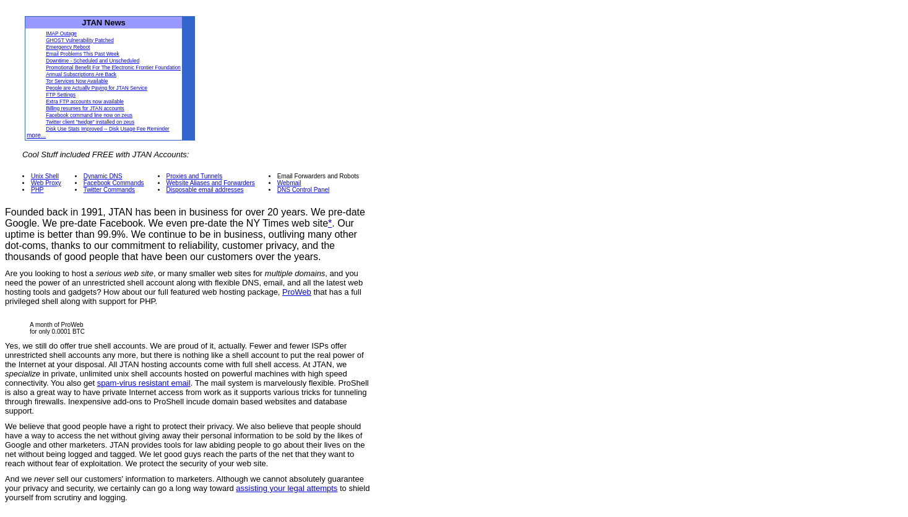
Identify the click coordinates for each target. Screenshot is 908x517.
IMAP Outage (61, 33)
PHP (37, 189)
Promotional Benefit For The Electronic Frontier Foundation (113, 67)
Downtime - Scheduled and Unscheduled (92, 61)
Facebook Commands (114, 183)
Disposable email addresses (205, 189)
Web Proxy (46, 183)
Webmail (289, 183)
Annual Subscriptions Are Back (81, 74)
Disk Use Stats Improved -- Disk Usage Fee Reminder (107, 129)
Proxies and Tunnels (194, 176)
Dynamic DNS (103, 176)
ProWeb (296, 292)
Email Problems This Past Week (82, 54)
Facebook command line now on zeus (89, 115)
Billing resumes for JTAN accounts (85, 108)
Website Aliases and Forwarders (210, 183)
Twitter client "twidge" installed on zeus (90, 122)
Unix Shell (45, 176)
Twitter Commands (109, 189)
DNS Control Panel (303, 189)
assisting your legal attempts (286, 488)
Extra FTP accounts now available (85, 101)
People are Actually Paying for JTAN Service (96, 88)
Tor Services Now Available (77, 81)
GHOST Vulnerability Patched (80, 40)
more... (36, 135)
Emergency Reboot (68, 47)
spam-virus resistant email (144, 383)
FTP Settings (61, 95)
